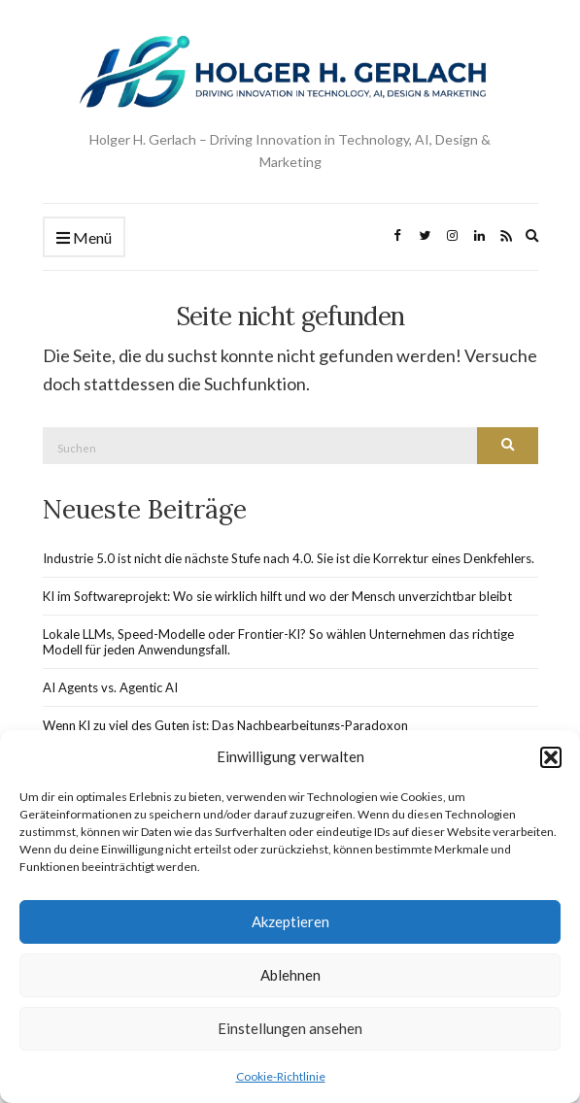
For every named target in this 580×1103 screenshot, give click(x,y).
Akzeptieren (290, 921)
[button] (551, 757)
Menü (84, 238)
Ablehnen (290, 975)
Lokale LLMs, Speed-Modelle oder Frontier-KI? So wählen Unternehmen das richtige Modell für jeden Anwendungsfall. (278, 641)
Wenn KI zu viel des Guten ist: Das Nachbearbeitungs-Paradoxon (225, 725)
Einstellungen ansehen (290, 1028)
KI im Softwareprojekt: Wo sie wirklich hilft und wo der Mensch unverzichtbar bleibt (277, 596)
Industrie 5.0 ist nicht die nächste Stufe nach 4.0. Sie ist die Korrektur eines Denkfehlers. (288, 558)
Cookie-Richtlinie (280, 1076)
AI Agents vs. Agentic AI (110, 687)
